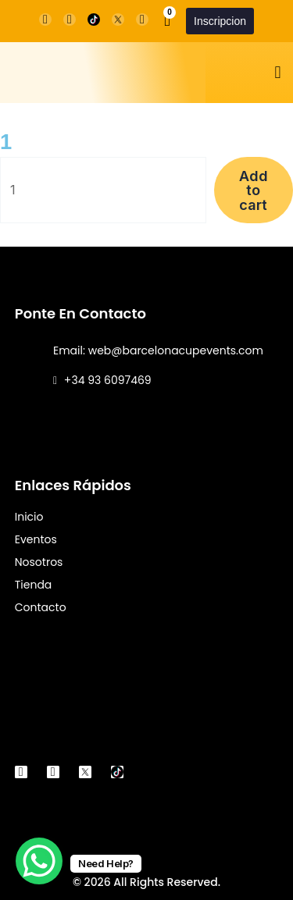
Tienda (33, 584)
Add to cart (253, 189)
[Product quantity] (103, 190)
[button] (277, 73)
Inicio (29, 517)
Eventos (36, 539)
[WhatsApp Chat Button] (39, 861)
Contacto (40, 607)
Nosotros (39, 562)
